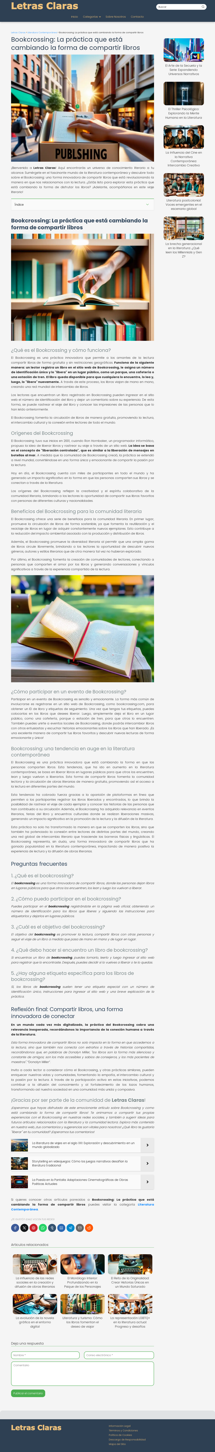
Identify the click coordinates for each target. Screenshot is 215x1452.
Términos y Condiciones (123, 1430)
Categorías (90, 17)
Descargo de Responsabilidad (127, 1439)
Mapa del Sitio (117, 1444)
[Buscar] (203, 6)
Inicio (74, 17)
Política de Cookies (120, 1435)
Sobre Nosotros (116, 17)
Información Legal (120, 1426)
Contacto (137, 17)
